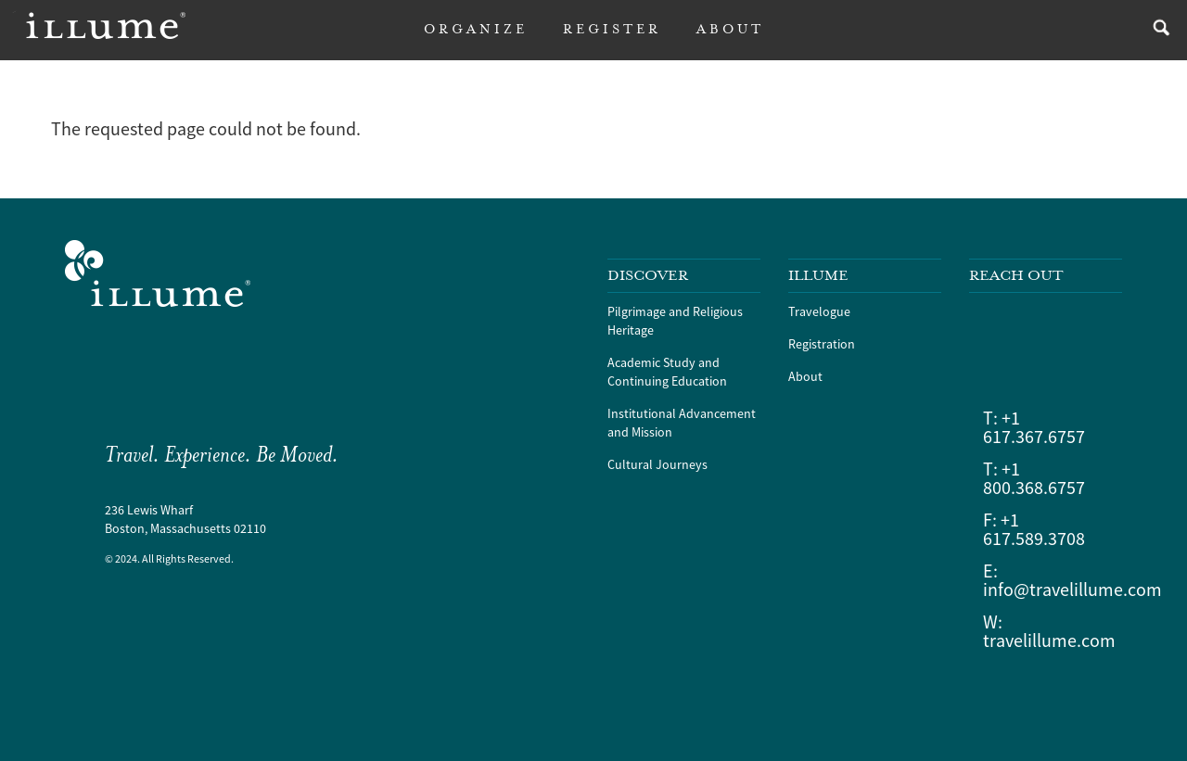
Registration (821, 344)
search (1157, 30)
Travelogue (819, 311)
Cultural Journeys (657, 464)
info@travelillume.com (1072, 589)
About (805, 376)
